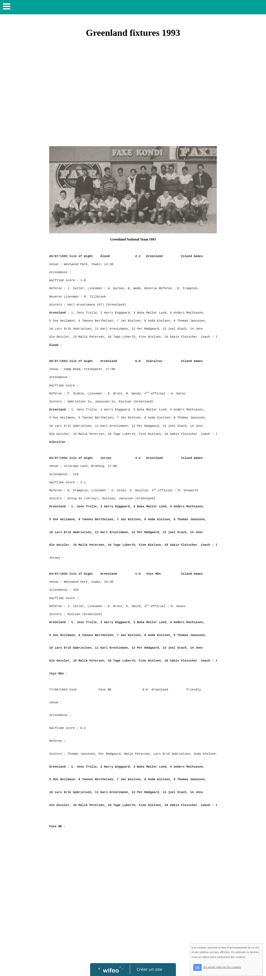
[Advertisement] (133, 103)
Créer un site (149, 969)
